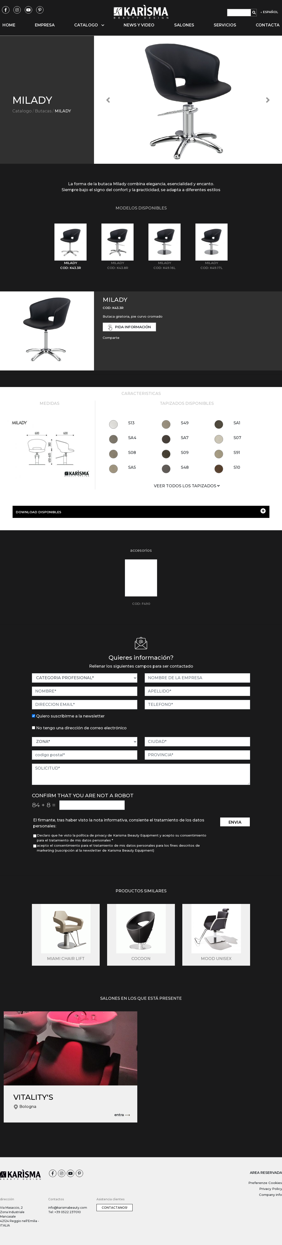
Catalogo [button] (89, 25)
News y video (139, 25)
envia (235, 822)
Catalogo (22, 111)
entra (122, 1115)
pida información (129, 327)
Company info (270, 1195)
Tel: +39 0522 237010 (64, 1212)
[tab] (70, 247)
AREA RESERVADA (266, 1172)
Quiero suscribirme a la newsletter (70, 716)
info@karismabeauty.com (67, 1207)
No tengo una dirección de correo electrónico (81, 728)
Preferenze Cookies (265, 1183)
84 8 (44, 805)
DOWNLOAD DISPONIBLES (141, 511)
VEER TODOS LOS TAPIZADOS (187, 486)
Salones (184, 25)
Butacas (43, 111)
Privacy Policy (270, 1189)
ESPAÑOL (270, 12)
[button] (108, 100)
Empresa (45, 25)
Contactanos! (114, 1207)
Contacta (268, 25)
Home (8, 25)
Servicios (225, 25)
